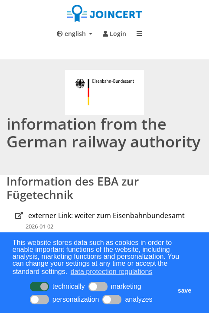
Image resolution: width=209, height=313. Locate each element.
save (184, 290)
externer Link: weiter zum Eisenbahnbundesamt (106, 215)
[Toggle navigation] (139, 34)
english (72, 33)
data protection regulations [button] (112, 271)
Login (114, 33)
